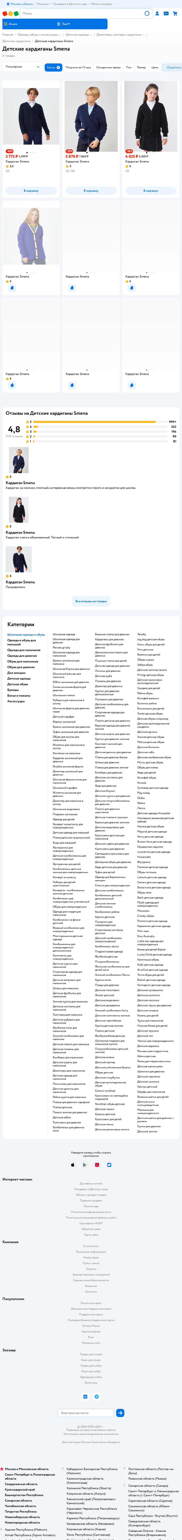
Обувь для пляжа (147, 767)
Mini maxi (143, 931)
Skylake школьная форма (68, 766)
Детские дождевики (107, 1005)
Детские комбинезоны (109, 890)
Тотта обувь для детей (150, 975)
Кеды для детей (146, 772)
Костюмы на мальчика (66, 753)
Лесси (141, 808)
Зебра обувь (145, 665)
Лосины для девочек (108, 671)
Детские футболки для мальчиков (67, 995)
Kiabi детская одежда (150, 964)
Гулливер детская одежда (152, 788)
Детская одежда (77, 35)
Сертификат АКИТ (91, 1223)
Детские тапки (104, 1124)
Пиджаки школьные (65, 814)
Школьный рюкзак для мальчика (67, 675)
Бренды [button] (13, 690)
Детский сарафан (63, 716)
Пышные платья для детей (111, 660)
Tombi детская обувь (150, 713)
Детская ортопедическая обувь (110, 1084)
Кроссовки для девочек (110, 849)
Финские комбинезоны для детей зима (112, 968)
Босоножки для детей (150, 708)
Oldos (141, 798)
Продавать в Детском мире (91, 1189)
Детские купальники (150, 990)
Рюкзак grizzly (61, 647)
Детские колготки (148, 995)
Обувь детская (104, 1072)
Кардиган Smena (20, 482)
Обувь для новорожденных (70, 906)
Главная (7, 35)
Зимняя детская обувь (150, 737)
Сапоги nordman (105, 1090)
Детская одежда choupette (153, 813)
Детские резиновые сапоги (112, 1129)
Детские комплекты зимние (112, 1015)
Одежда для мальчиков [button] (23, 650)
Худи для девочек (106, 785)
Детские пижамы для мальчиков (66, 1051)
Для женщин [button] (16, 673)
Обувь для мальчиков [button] (22, 661)
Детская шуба (103, 676)
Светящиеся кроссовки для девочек (112, 855)
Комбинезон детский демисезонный (108, 897)
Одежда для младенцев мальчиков (67, 913)
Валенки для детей (148, 654)
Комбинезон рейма (107, 912)
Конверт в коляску (64, 877)
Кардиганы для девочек (109, 639)
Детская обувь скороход (152, 718)
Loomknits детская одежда (153, 852)
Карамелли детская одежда (153, 926)
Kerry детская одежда (150, 836)
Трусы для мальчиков (150, 1020)
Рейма (141, 803)
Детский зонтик (147, 1131)
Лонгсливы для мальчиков (69, 1084)
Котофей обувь (146, 777)
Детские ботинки (148, 747)
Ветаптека (91, 1382)
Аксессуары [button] (16, 701)
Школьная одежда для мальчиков (66, 654)
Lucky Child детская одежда (154, 954)
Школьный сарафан (65, 788)
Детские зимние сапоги (152, 670)
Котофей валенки (148, 698)
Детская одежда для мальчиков (65, 1077)
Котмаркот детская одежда (153, 985)
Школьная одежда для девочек (66, 641)
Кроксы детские (105, 1114)
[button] (63, 24)
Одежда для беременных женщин (110, 879)
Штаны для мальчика (65, 988)
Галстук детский (147, 1086)
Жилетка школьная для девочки (67, 794)
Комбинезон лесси (107, 946)
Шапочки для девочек (151, 1071)
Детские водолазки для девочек (109, 829)
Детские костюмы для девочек (108, 779)
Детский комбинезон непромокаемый (108, 940)
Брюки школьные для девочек (71, 727)
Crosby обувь (145, 916)
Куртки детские (105, 917)
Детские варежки (148, 1046)
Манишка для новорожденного (148, 1111)
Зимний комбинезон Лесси (112, 975)
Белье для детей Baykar (151, 949)
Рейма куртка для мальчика (69, 1097)
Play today (143, 793)
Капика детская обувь (150, 826)
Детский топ (145, 1036)
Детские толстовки (107, 990)
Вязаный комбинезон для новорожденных (68, 929)
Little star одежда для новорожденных (150, 943)
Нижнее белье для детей (152, 1025)
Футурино (143, 862)
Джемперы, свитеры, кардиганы (118, 35)
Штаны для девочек (107, 762)
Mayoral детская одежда (152, 831)
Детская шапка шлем (150, 1066)
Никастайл (144, 857)
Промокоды (91, 1206)
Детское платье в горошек (111, 817)
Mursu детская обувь (150, 762)
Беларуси (114, 1442)
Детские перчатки (148, 1076)
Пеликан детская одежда (152, 867)
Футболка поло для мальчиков (65, 1029)
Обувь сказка (145, 659)
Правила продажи (91, 1200)
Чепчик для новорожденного (155, 1041)
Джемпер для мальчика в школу (68, 802)
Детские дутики (147, 732)
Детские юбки (62, 1117)
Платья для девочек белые (111, 757)
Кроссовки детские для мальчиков (109, 837)
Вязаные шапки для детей (153, 1097)
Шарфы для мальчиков (151, 1091)
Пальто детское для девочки (112, 720)
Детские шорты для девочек (112, 734)
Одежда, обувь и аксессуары (37, 35)
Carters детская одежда (151, 882)
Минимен (143, 911)
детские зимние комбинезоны (105, 905)
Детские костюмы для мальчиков (66, 1008)
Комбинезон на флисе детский (66, 921)
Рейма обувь (145, 693)
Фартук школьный (64, 721)
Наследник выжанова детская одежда (155, 820)
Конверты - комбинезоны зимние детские (68, 892)
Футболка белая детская (110, 1036)
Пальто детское (105, 1030)
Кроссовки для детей (108, 1119)
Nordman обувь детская (110, 1104)
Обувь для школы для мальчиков (66, 738)
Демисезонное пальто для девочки (111, 654)
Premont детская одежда (152, 921)
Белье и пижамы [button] (18, 696)
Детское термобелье (108, 1020)
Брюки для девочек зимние (112, 822)
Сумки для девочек (149, 1126)
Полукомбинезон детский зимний (111, 1050)
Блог (91, 1337)
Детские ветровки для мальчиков (66, 981)
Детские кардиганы (16, 41)
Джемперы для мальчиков (69, 1070)
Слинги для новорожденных (112, 885)
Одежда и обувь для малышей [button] (21, 642)
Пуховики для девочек (109, 699)
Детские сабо (145, 752)
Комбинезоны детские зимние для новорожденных (70, 870)
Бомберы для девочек (108, 772)
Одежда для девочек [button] (22, 656)
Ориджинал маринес (150, 846)
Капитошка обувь (148, 959)
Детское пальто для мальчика (71, 1044)
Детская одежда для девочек (112, 666)
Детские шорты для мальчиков (65, 1064)
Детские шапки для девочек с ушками (155, 1119)
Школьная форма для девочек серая (71, 710)
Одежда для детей (64, 819)
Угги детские (145, 649)
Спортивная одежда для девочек (109, 714)
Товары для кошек (91, 1354)
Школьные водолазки (66, 809)
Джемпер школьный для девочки (68, 773)
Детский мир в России (76, 1442)
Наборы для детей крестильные (64, 884)
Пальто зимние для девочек (70, 1112)
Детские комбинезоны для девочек (111, 706)
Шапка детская (146, 1056)
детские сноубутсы (107, 1077)
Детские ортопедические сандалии (153, 725)
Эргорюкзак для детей (66, 864)
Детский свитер (105, 1062)
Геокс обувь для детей (151, 644)
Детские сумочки (148, 1081)
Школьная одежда (64, 634)
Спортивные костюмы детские (109, 931)
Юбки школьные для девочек (71, 682)
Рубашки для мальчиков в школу (68, 702)
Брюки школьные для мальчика (66, 662)
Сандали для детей (148, 688)
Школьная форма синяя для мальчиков (70, 781)
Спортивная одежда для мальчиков (67, 973)
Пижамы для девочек (108, 681)
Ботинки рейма (147, 703)
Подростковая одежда (109, 951)
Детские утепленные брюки (112, 1067)
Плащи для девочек (107, 985)
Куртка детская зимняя (109, 1025)
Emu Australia (145, 936)
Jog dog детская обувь (151, 639)
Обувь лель (144, 892)
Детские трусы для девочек (154, 1005)
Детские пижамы (147, 1010)
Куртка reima (103, 980)
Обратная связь (91, 1229)
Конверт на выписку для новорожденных (68, 826)
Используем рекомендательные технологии (91, 1434)
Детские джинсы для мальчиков (65, 1090)
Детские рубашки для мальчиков (66, 1021)
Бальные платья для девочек (112, 634)
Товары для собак (91, 1365)
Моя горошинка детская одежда (67, 937)
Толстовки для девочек (67, 1122)
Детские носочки (148, 1000)
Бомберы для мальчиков (68, 1057)
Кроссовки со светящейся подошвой (111, 1097)
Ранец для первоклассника (153, 1061)
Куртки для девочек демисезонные (107, 692)
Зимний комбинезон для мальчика (68, 1037)
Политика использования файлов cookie (91, 1217)
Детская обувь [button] (17, 684)
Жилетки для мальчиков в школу (69, 746)
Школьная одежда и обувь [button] (26, 635)
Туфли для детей (105, 872)
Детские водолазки (107, 1000)
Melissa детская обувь (150, 742)
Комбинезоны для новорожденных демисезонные (64, 947)
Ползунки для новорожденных (105, 923)
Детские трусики (148, 1030)
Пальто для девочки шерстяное (107, 810)
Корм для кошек (91, 1360)
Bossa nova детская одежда (153, 887)
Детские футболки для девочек (109, 646)
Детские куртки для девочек (112, 796)
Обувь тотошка (146, 872)
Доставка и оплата (91, 1183)
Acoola (141, 782)
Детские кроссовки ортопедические (149, 681)
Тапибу (141, 634)
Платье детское (62, 1107)
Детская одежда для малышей (71, 832)
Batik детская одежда (150, 897)
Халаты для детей (147, 1015)
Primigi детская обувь (150, 675)
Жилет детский (104, 995)
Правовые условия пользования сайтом (91, 1430)
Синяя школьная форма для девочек (69, 688)
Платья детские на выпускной (71, 837)
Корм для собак (91, 1371)
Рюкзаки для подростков (152, 1051)
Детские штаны (104, 1057)
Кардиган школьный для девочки (67, 760)
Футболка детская (106, 956)
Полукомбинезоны (107, 961)
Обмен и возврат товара (91, 1195)
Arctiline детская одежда (152, 969)
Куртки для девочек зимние (112, 739)
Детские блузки (105, 791)
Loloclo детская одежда (151, 877)
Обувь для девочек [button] (21, 667)
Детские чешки (104, 1109)
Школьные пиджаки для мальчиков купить (110, 1042)
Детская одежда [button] (18, 678)
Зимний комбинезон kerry (111, 1010)
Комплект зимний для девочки (108, 745)
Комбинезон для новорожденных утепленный (71, 900)
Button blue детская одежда (154, 841)
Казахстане (98, 1442)
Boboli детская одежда (151, 980)
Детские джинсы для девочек (113, 752)
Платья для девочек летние (111, 767)
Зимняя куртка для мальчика (70, 1001)
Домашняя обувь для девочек (113, 862)
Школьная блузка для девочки (71, 669)
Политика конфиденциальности (91, 1212)
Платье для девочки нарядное (71, 1102)
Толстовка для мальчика (67, 1014)
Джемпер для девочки (108, 686)
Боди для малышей (64, 842)
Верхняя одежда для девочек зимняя (112, 727)
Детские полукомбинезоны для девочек (112, 802)
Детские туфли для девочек (112, 843)
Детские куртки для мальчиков (65, 965)
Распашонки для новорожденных (63, 849)
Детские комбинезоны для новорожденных (69, 857)
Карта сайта (91, 1234)
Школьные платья (64, 695)
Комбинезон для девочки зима (68, 1129)
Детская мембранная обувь (154, 757)
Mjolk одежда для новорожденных (148, 904)
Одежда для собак (91, 1377)
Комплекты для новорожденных (63, 957)
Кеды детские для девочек (111, 867)
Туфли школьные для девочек (71, 732)
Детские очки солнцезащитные (148, 1103)
